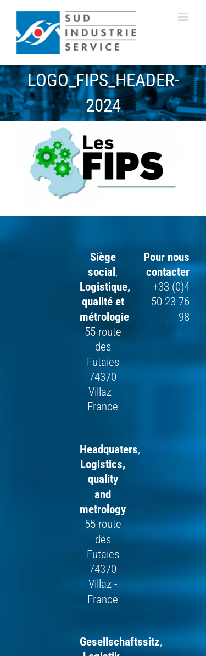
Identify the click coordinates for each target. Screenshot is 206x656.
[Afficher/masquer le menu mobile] (184, 17)
